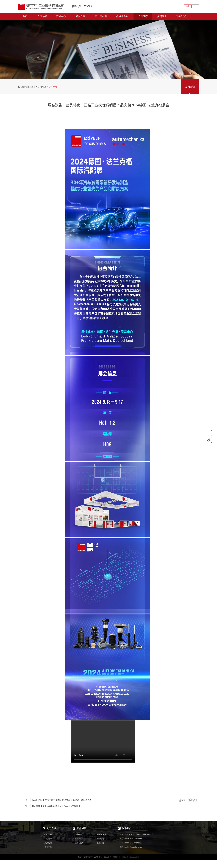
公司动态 (143, 16)
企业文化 (48, 847)
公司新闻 (190, 86)
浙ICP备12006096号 (130, 857)
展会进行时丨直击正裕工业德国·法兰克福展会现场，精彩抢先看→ (56, 800)
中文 (188, 6)
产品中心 (61, 16)
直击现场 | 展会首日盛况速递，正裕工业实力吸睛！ (49, 805)
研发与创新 (101, 16)
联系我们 (181, 16)
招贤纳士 (162, 16)
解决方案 (80, 16)
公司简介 (48, 838)
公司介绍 (42, 16)
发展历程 (48, 843)
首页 (25, 16)
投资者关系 (122, 16)
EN (195, 6)
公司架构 (48, 834)
